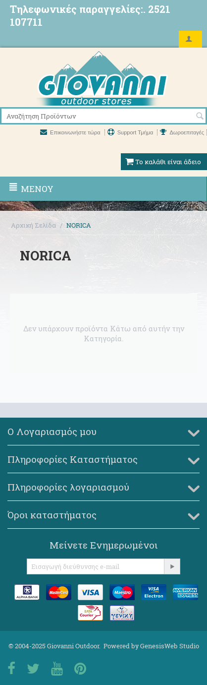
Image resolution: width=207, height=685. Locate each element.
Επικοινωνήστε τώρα (71, 132)
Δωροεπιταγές (182, 132)
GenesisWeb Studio (169, 645)
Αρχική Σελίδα (33, 225)
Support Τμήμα (131, 132)
